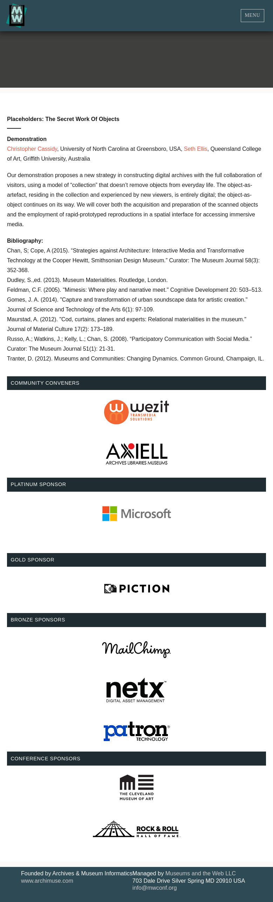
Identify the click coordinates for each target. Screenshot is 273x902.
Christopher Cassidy (32, 149)
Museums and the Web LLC (200, 873)
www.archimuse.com (47, 880)
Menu (252, 15)
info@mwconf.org (154, 887)
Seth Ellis (195, 149)
